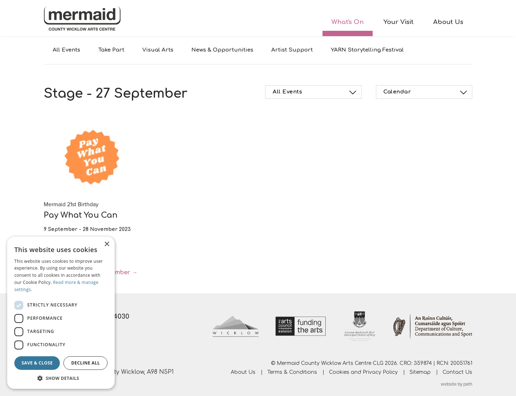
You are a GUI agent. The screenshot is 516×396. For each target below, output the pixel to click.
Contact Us (457, 372)
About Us (448, 22)
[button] (61, 378)
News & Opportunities (222, 50)
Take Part (111, 50)
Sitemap (420, 372)
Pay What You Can (81, 215)
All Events (66, 50)
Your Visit (398, 22)
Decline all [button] (85, 363)
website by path (456, 384)
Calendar (426, 92)
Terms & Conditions (292, 372)
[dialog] (61, 313)
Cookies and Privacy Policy (363, 372)
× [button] (106, 244)
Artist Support (292, 50)
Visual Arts (157, 50)
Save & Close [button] (37, 363)
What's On (347, 22)
